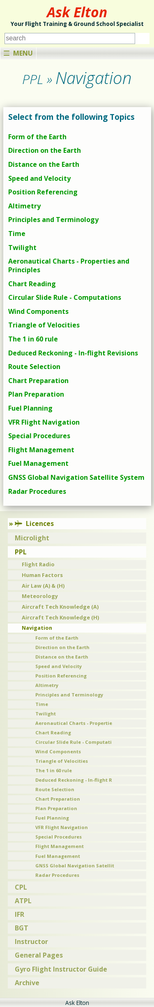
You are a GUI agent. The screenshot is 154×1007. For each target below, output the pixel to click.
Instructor (31, 941)
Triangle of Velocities (44, 324)
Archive (27, 982)
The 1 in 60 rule (33, 338)
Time (16, 233)
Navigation (37, 627)
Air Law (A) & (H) (43, 585)
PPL (21, 551)
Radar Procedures (37, 491)
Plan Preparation (36, 394)
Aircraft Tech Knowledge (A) (60, 606)
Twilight (22, 247)
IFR (19, 914)
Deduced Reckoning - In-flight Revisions (73, 352)
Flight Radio (38, 564)
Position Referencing (43, 191)
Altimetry (24, 205)
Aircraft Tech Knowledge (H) (60, 617)
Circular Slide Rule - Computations (64, 297)
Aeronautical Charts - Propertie (73, 723)
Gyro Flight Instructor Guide (61, 969)
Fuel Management (38, 463)
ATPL (23, 900)
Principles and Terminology (53, 219)
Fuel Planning (30, 408)
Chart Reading (32, 283)
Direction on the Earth (44, 150)
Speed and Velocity (39, 178)
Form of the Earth (37, 136)
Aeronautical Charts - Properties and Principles (68, 265)
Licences (34, 523)
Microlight (32, 537)
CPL (21, 887)
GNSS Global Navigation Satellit (74, 865)
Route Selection (34, 366)
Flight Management (41, 449)
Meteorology (40, 596)
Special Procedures (39, 435)
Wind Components (38, 311)
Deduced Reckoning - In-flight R (73, 780)
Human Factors (42, 575)
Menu (18, 53)
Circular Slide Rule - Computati (73, 742)
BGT (21, 927)
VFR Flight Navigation (44, 422)
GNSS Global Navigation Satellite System (76, 477)
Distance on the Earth (43, 164)
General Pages (39, 955)
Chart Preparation (38, 380)
